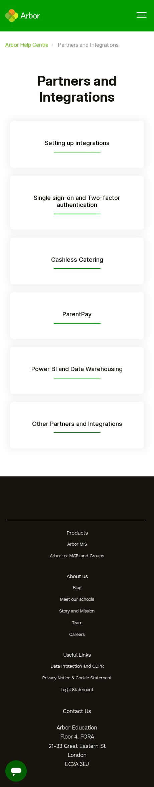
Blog (77, 587)
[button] (141, 14)
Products (77, 533)
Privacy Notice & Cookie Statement (77, 677)
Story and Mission (77, 610)
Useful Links (77, 655)
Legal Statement (76, 689)
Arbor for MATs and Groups (77, 555)
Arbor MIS (77, 544)
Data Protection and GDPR (77, 666)
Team (77, 622)
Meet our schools (77, 599)
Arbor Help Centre (26, 44)
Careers (77, 634)
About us (77, 576)
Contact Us (77, 711)
